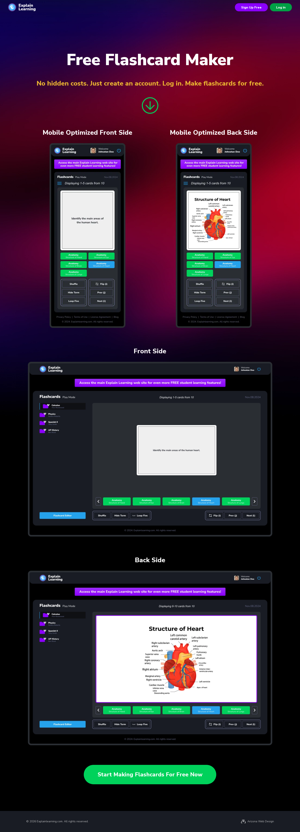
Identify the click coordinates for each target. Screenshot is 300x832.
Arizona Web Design (260, 821)
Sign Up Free (251, 7)
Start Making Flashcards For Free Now (150, 774)
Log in (281, 7)
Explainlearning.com (50, 821)
